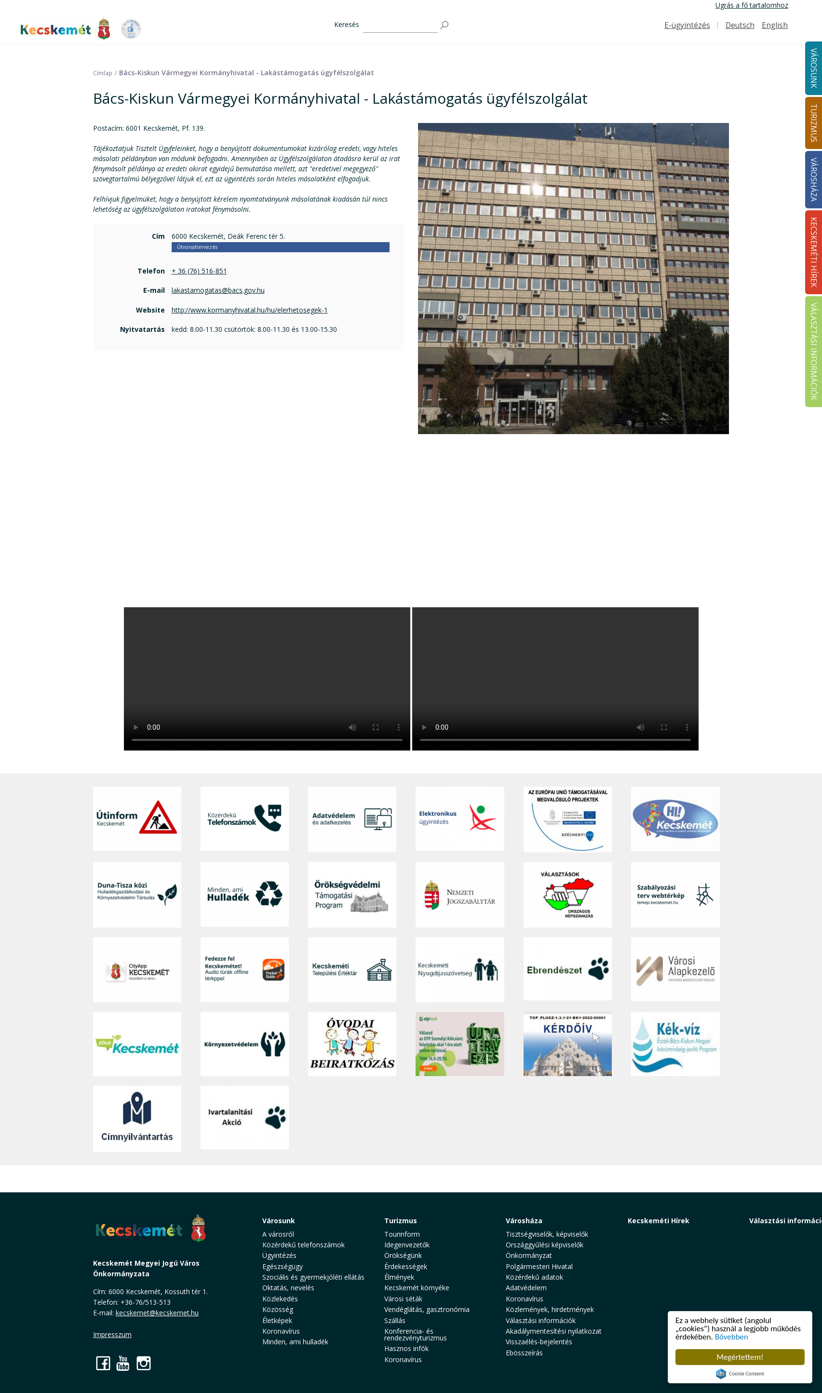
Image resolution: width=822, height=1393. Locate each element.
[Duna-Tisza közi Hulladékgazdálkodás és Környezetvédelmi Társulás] (137, 894)
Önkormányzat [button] (529, 1255)
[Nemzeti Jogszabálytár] (460, 894)
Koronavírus (281, 1331)
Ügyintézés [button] (279, 1255)
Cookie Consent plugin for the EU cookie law (740, 1373)
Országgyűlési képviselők (544, 1244)
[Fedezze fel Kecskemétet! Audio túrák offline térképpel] (245, 969)
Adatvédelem (526, 1287)
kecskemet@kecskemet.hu (157, 1312)
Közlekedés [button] (280, 1298)
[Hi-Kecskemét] (675, 819)
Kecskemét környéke (416, 1287)
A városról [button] (278, 1234)
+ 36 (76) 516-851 (199, 270)
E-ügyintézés (687, 25)
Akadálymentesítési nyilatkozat (554, 1331)
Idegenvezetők (407, 1244)
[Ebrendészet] (568, 969)
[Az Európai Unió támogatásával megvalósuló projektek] (568, 819)
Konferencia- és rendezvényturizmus (415, 1334)
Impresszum (112, 1334)
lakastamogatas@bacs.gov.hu (218, 290)
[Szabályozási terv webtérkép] (675, 894)
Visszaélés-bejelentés (539, 1341)
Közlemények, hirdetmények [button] (550, 1309)
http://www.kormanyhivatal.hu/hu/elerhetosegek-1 (250, 309)
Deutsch (740, 25)
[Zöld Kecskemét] (137, 1044)
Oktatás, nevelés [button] (288, 1287)
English (775, 25)
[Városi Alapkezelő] (675, 969)
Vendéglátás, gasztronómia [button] (427, 1309)
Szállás (394, 1320)
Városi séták (403, 1298)
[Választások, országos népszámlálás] (568, 894)
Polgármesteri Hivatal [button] (539, 1266)
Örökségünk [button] (403, 1255)
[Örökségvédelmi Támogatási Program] (352, 894)
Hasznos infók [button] (406, 1348)
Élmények (399, 1277)
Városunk (278, 1220)
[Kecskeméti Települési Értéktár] (352, 969)
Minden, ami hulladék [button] (295, 1341)
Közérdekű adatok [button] (534, 1277)
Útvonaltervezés (197, 247)
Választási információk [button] (541, 1320)
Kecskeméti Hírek (658, 1220)
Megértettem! (739, 1357)
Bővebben (731, 1337)
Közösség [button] (277, 1309)
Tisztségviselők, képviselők (547, 1234)
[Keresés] (400, 25)
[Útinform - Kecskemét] (137, 819)
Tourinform (402, 1234)
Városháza (524, 1220)
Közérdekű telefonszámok (303, 1244)
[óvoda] (352, 1044)
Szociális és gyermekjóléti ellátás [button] (313, 1277)
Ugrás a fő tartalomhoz (751, 5)
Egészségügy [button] (282, 1266)
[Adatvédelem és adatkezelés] (352, 819)
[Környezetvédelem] (245, 1044)
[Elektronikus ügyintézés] (460, 819)
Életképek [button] (277, 1320)
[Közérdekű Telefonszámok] (245, 819)
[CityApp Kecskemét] (137, 969)
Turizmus (400, 1220)
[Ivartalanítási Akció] (245, 1118)
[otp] (460, 1044)
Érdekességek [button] (405, 1266)
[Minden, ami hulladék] (245, 894)
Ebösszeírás (524, 1352)
